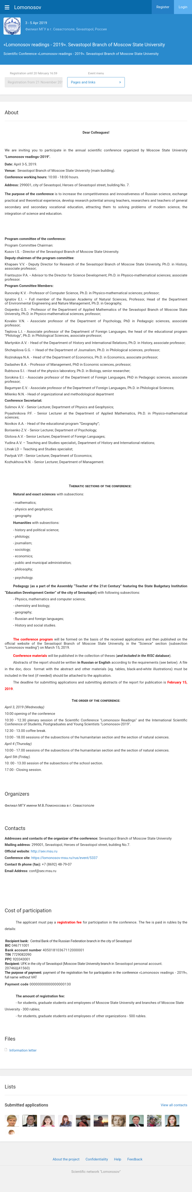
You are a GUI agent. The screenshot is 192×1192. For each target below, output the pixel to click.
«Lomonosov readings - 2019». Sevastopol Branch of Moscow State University (84, 44)
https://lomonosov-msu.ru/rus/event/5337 (64, 858)
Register (162, 7)
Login (183, 7)
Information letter (23, 1050)
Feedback (135, 1159)
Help (117, 1159)
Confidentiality (96, 1159)
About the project (66, 1159)
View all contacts (174, 1105)
